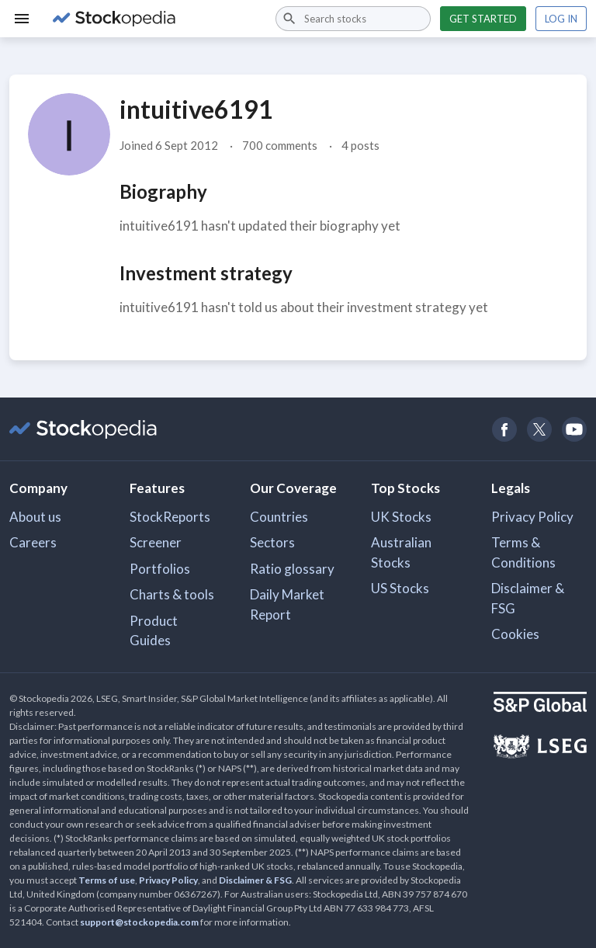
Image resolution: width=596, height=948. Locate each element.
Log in (561, 18)
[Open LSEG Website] (540, 748)
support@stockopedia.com (139, 922)
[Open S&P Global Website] (540, 704)
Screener (156, 542)
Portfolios (160, 569)
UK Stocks (401, 517)
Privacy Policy (532, 517)
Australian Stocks (401, 552)
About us (35, 517)
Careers (33, 542)
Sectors (272, 542)
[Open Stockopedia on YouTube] (574, 429)
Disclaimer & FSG (527, 598)
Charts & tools (172, 594)
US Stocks (400, 588)
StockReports (170, 517)
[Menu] (21, 18)
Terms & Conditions (523, 552)
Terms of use (106, 880)
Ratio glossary (292, 569)
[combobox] (353, 18)
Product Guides (154, 631)
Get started (483, 18)
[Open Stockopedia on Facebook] (504, 429)
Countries (279, 517)
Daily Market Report (287, 604)
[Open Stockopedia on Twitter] (539, 429)
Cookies (515, 634)
